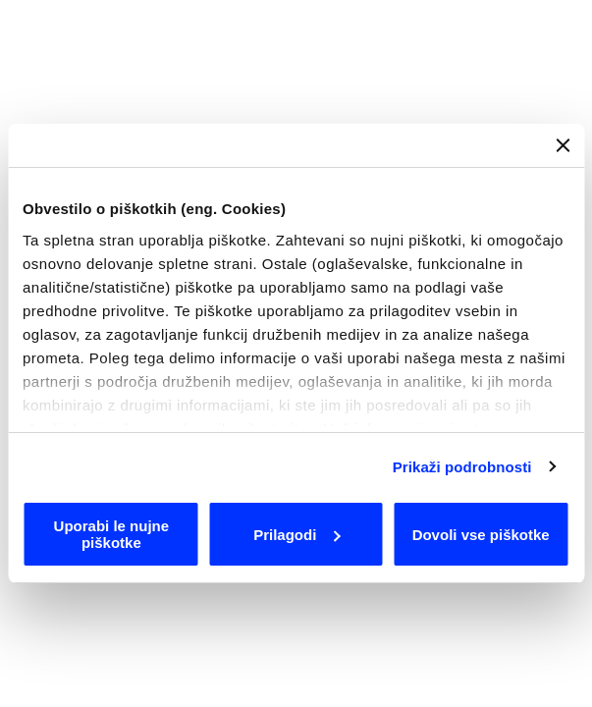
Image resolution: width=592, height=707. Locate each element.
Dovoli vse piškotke (481, 534)
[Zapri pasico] (562, 145)
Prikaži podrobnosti (462, 467)
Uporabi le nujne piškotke (112, 534)
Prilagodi (296, 534)
